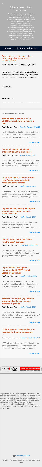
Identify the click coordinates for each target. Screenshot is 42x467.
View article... (7, 87)
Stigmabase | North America (21, 9)
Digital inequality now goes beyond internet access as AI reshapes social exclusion (18, 211)
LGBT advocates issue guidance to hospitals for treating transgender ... (18, 332)
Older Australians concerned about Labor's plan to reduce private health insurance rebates (18, 180)
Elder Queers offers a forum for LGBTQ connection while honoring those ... (18, 121)
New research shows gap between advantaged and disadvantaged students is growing (18, 301)
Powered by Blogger (21, 456)
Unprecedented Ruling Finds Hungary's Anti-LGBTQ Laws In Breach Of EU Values (16, 270)
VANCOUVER (21, 382)
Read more (34, 142)
